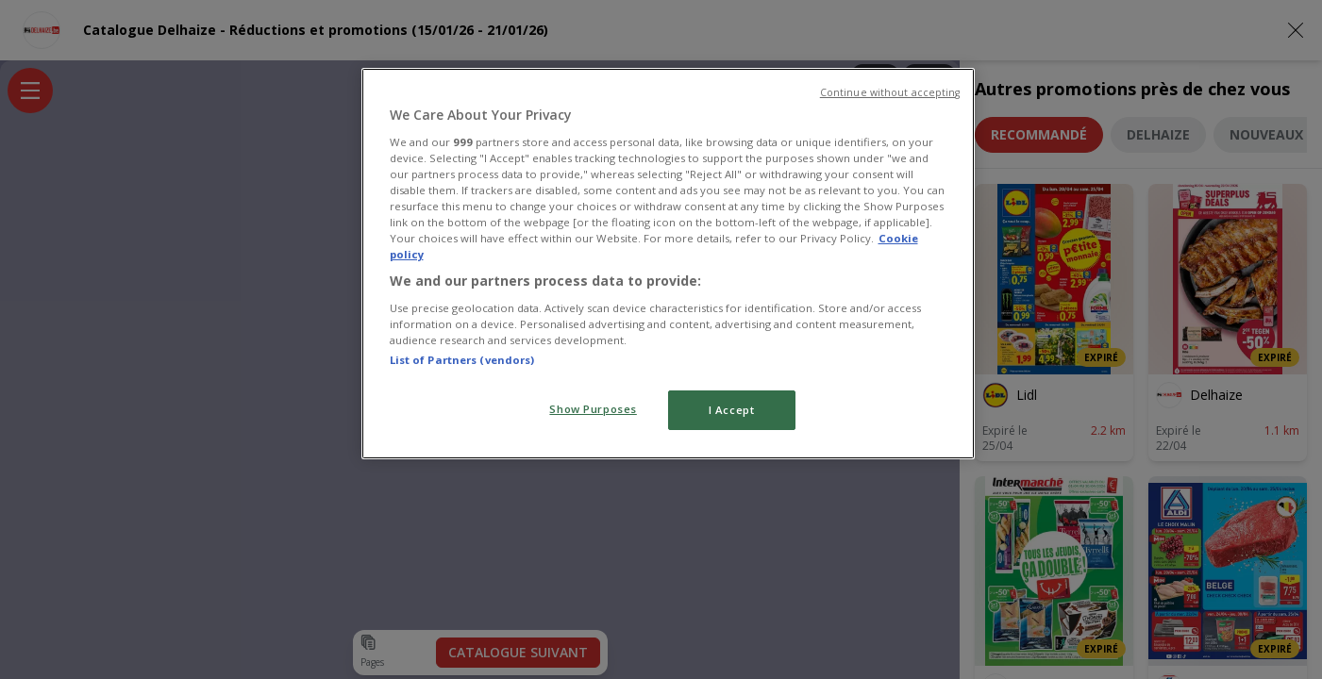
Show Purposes (592, 409)
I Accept (732, 410)
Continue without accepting (890, 92)
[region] (668, 263)
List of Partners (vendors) (462, 360)
